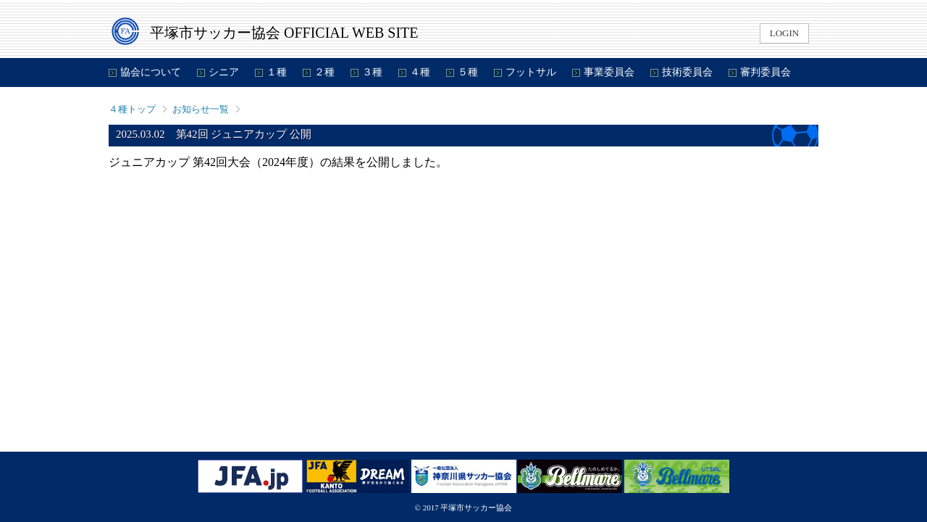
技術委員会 (687, 72)
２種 (324, 72)
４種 (420, 72)
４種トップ (132, 109)
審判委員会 (765, 72)
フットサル (531, 72)
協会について (150, 72)
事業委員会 (609, 72)
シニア (224, 72)
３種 (372, 72)
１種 (277, 72)
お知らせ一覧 (200, 109)
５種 (468, 72)
